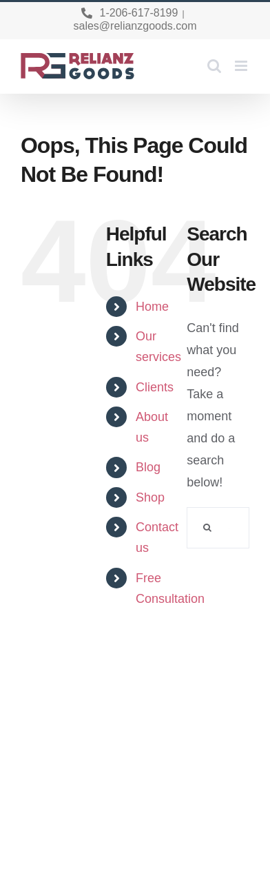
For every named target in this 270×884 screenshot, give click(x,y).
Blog (148, 467)
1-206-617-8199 (139, 13)
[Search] (207, 527)
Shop (150, 497)
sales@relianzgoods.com (135, 26)
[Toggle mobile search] (214, 66)
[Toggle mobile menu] (242, 66)
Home (152, 306)
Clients (155, 387)
